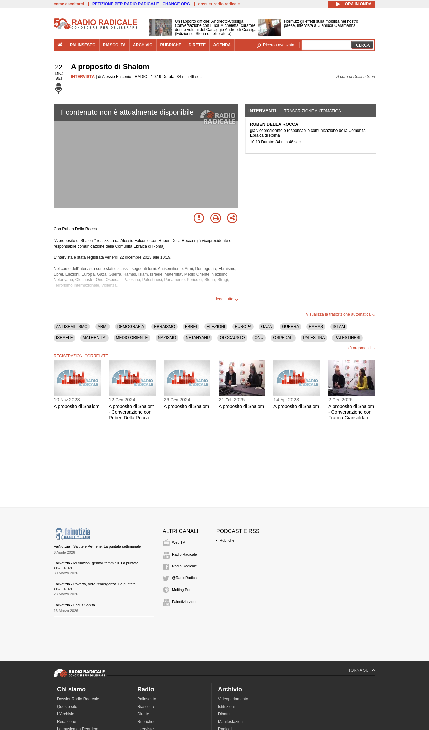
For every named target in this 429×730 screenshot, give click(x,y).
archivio (143, 45)
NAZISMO (167, 337)
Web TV (178, 542)
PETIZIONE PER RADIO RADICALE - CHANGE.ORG (141, 4)
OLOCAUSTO (232, 337)
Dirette (143, 714)
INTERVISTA (83, 76)
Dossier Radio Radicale (78, 699)
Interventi (262, 110)
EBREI (191, 326)
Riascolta (145, 706)
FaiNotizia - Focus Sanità (74, 605)
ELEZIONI (216, 326)
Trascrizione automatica (312, 111)
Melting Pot (181, 590)
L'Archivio (65, 714)
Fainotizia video (184, 601)
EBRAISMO (164, 326)
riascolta (114, 45)
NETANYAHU (198, 337)
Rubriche (227, 540)
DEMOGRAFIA (130, 326)
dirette (197, 45)
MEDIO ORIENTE (132, 337)
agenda (222, 45)
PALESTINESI (347, 337)
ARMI (103, 326)
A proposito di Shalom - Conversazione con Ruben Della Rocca (131, 412)
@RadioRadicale (186, 578)
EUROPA (243, 326)
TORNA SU (358, 670)
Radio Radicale (184, 554)
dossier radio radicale (219, 4)
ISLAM (339, 326)
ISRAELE (64, 337)
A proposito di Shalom (76, 406)
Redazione (66, 721)
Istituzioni (226, 706)
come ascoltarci (69, 4)
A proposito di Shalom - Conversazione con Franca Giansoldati (351, 412)
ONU (259, 337)
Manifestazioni (231, 721)
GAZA (266, 326)
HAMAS (316, 326)
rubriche (170, 45)
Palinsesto (146, 699)
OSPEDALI (283, 337)
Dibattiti (224, 714)
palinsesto (83, 45)
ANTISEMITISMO (72, 326)
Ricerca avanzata (278, 45)
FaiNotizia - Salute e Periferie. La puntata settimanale (97, 546)
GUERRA (290, 326)
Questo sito (67, 706)
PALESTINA (314, 337)
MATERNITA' (94, 337)
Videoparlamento (233, 699)
